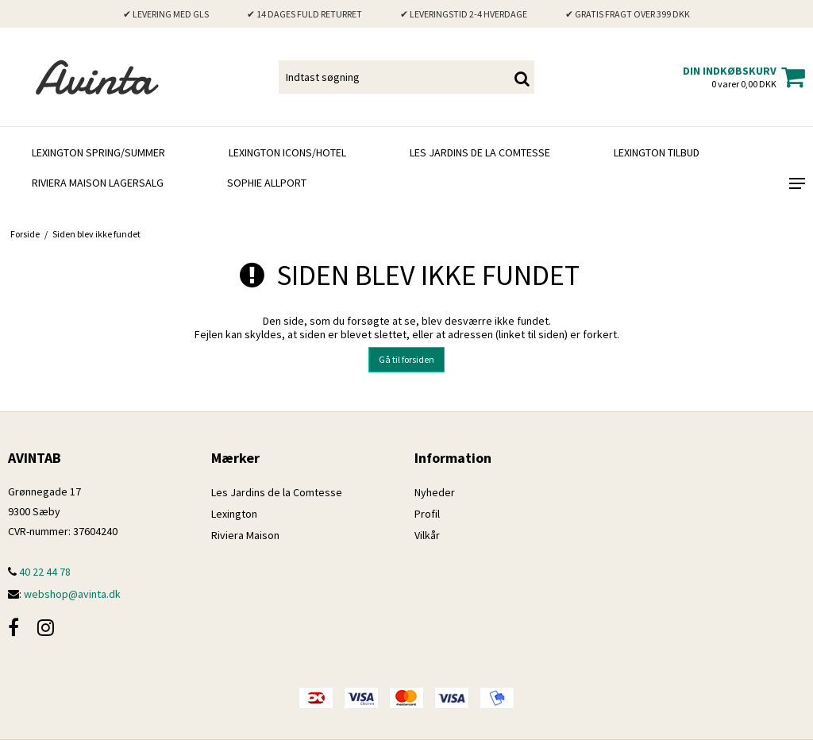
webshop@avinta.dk (72, 594)
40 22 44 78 (39, 572)
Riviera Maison (245, 535)
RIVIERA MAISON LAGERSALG (98, 182)
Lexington (234, 514)
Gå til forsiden (406, 359)
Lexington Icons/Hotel (287, 152)
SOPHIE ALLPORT (266, 182)
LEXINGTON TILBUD (656, 152)
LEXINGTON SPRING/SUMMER (98, 152)
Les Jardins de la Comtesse (480, 152)
